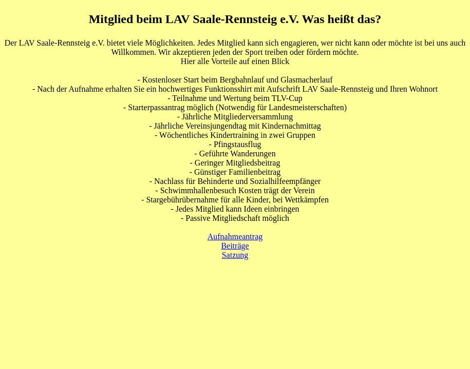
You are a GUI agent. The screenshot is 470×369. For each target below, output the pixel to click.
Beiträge (235, 245)
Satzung (235, 255)
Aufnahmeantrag (235, 236)
